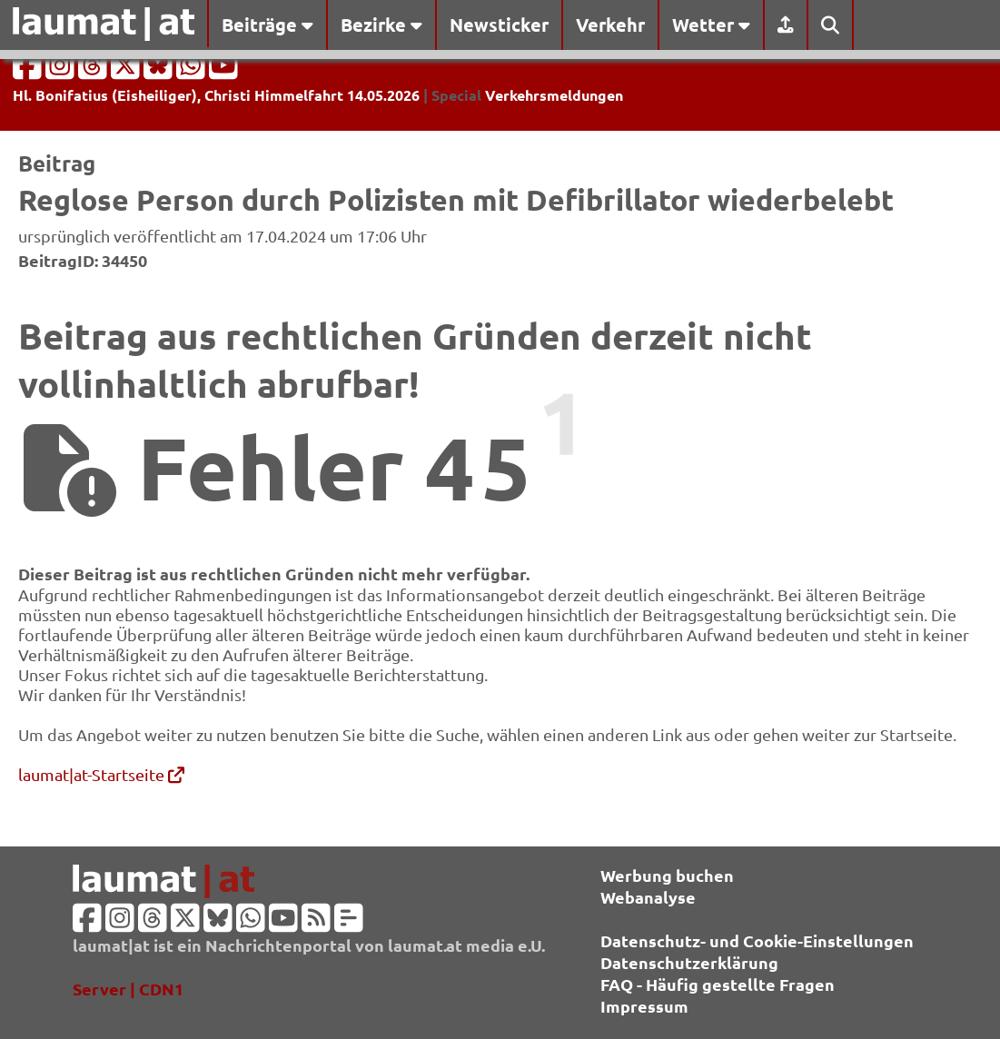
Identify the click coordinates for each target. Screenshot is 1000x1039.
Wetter (711, 24)
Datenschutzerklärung (689, 962)
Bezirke (381, 24)
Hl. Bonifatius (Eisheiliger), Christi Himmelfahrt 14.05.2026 (216, 94)
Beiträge (267, 24)
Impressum (644, 1005)
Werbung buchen (667, 875)
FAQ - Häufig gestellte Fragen (717, 984)
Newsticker (499, 24)
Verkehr (610, 24)
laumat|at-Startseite (101, 774)
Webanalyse (648, 896)
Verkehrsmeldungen (554, 94)
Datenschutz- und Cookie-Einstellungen (757, 940)
